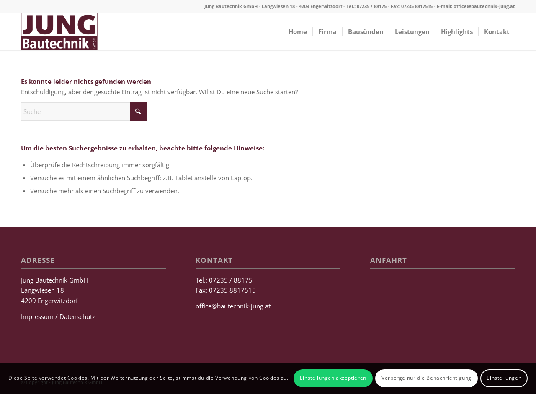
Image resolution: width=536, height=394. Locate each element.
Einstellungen (504, 377)
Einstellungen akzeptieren (333, 377)
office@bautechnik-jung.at (484, 6)
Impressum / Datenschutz (58, 316)
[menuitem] (297, 31)
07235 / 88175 (372, 6)
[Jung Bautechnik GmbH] (59, 31)
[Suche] (84, 111)
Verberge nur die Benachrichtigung (426, 377)
